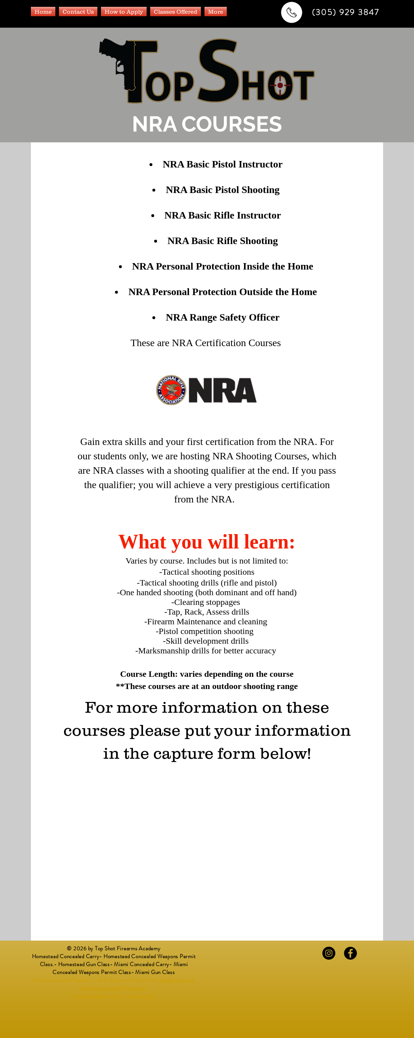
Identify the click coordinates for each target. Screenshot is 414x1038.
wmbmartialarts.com (96, 996)
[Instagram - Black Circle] (328, 953)
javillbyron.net (130, 988)
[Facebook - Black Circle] (350, 953)
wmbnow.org (139, 996)
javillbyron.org (96, 988)
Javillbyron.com (177, 980)
